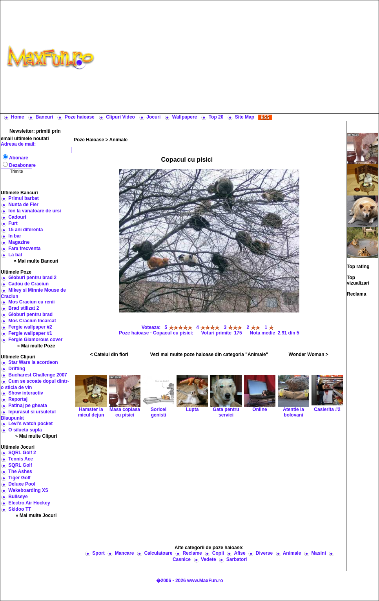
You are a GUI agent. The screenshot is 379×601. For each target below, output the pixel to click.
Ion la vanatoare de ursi (34, 211)
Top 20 (216, 117)
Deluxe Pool (21, 484)
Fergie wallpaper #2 (30, 327)
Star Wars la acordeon (33, 362)
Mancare (124, 553)
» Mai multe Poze (36, 346)
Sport (98, 553)
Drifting (16, 368)
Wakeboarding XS (28, 490)
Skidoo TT (19, 509)
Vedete (208, 559)
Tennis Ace (20, 459)
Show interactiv (25, 393)
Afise (239, 553)
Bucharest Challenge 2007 (37, 375)
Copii (218, 553)
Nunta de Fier (23, 204)
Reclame (192, 553)
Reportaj (17, 399)
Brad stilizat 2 (23, 308)
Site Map (244, 117)
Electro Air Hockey (29, 503)
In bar (14, 236)
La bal (15, 255)
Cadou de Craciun (28, 284)
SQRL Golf (20, 465)
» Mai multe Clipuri (36, 436)
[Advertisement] (238, 57)
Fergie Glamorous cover (35, 339)
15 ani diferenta (25, 229)
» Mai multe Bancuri (36, 261)
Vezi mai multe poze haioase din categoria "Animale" (209, 354)
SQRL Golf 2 (22, 452)
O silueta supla (25, 430)
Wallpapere (184, 117)
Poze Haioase (89, 139)
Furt (12, 223)
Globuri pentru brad (30, 314)
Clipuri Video (120, 117)
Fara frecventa (24, 248)
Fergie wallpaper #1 (30, 333)
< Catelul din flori (109, 354)
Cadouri (17, 217)
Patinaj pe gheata (27, 405)
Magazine (18, 242)
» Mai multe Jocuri (36, 515)
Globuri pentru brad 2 (32, 277)
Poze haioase (80, 117)
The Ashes (20, 471)
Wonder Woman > (308, 354)
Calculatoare (158, 553)
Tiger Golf (19, 477)
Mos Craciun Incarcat (32, 320)
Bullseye (17, 496)
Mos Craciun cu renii (31, 302)
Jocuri (153, 117)
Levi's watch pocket (30, 423)
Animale (118, 139)
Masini (318, 553)
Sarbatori (236, 559)
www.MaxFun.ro (205, 580)
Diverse (264, 553)
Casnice (182, 559)
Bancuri (44, 117)
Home (17, 117)
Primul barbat (23, 198)
